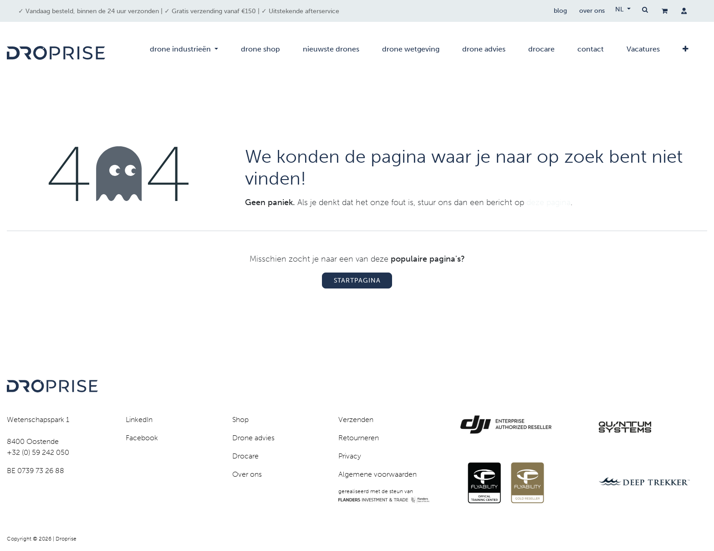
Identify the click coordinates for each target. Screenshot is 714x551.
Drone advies (253, 437)
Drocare (245, 456)
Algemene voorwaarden (377, 474)
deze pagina (548, 202)
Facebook (142, 437)
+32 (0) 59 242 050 (38, 452)
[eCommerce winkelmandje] (665, 11)
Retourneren (358, 437)
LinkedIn (139, 419)
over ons (591, 11)
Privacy (349, 456)
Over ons (247, 474)
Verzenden (355, 419)
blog (558, 11)
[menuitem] (184, 53)
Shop (240, 419)
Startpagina (357, 280)
